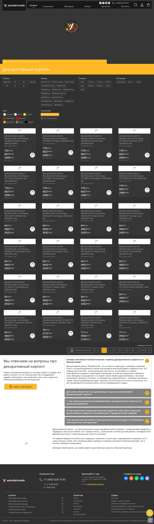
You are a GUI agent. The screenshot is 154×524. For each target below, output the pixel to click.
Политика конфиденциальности (123, 503)
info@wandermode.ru (95, 484)
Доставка (114, 498)
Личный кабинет (79, 514)
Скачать (76, 512)
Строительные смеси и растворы (22, 507)
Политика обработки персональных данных (127, 506)
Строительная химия (17, 509)
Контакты (125, 6)
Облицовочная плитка (17, 498)
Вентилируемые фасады (18, 504)
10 (142, 350)
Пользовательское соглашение (123, 509)
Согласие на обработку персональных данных (128, 512)
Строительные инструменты (20, 512)
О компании (48, 6)
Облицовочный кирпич (18, 501)
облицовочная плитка (122, 380)
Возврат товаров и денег (120, 501)
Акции (75, 498)
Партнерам (68, 6)
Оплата (87, 6)
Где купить (105, 6)
